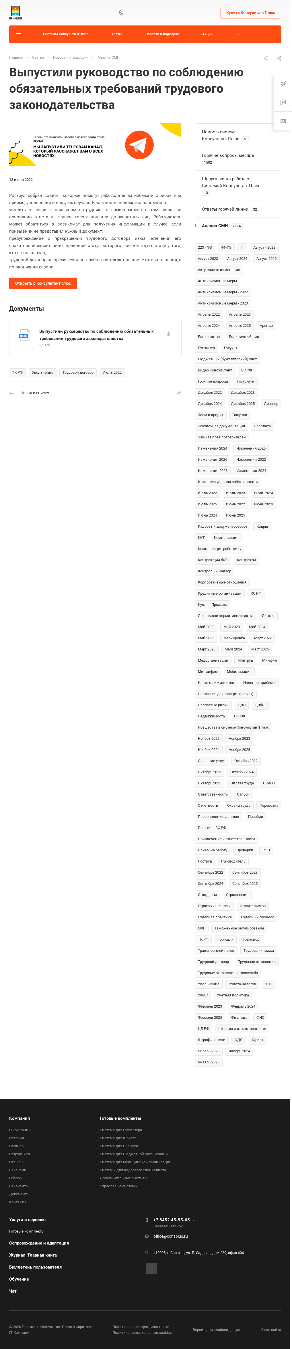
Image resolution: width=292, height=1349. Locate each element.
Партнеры (17, 1146)
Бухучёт (230, 348)
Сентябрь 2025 (245, 883)
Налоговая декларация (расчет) (226, 694)
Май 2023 (231, 627)
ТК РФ (17, 372)
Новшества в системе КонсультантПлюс (233, 727)
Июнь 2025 (235, 515)
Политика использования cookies (142, 1332)
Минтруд (245, 660)
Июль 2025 (207, 504)
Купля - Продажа (212, 604)
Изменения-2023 (212, 470)
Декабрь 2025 (243, 403)
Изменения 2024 (212, 448)
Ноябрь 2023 (239, 738)
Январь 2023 (208, 1051)
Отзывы (16, 1162)
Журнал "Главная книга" (33, 1255)
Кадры (262, 526)
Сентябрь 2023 (245, 872)
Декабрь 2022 (210, 392)
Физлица (239, 1017)
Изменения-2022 (251, 459)
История (16, 1138)
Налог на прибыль (259, 683)
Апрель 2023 (240, 314)
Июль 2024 (263, 493)
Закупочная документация (221, 426)
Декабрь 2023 (243, 392)
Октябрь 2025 (209, 783)
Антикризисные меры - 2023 (223, 303)
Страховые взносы (214, 906)
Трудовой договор (78, 372)
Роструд (205, 861)
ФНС (260, 1017)
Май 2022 (206, 627)
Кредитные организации (220, 593)
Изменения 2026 (212, 459)
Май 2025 (206, 638)
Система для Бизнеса (119, 1146)
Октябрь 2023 (209, 772)
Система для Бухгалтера (121, 1130)
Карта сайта (270, 1330)
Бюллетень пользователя (35, 1267)
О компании (20, 1130)
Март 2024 (233, 649)
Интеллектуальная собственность (228, 482)
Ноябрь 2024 (208, 749)
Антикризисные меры (217, 281)
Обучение (19, 1279)
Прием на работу (212, 850)
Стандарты (207, 895)
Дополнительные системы (123, 1178)
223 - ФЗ (205, 247)
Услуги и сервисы (27, 1219)
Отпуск (243, 794)
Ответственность (213, 794)
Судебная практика (215, 917)
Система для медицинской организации (136, 1162)
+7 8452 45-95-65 (171, 1220)
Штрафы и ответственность (242, 1028)
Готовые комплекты (120, 1118)
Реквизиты (19, 1186)
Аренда (266, 325)
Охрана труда (238, 805)
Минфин (269, 660)
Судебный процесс (257, 917)
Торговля (225, 939)
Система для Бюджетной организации (134, 1154)
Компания (19, 1118)
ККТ (201, 537)
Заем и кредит (210, 415)
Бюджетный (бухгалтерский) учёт (227, 359)
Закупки (240, 415)
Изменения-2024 (251, 470)
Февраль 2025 (210, 1017)
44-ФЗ (226, 247)
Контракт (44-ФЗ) (213, 560)
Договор (271, 403)
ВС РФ (246, 370)
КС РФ (256, 593)
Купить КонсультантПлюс (250, 12)
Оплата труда (242, 783)
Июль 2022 (112, 372)
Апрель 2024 (209, 325)
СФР (201, 928)
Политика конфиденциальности (141, 1327)
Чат (13, 1291)
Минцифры (208, 671)
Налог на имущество (216, 683)
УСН (268, 984)
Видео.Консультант (215, 370)
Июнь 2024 (207, 515)
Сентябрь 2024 (210, 883)
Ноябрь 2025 (239, 749)
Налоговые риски (213, 705)
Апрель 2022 (209, 314)
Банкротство (209, 337)
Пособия (255, 816)
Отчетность (208, 805)
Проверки (244, 850)
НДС (242, 705)
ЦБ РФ (203, 1028)
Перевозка (269, 805)
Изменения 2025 (251, 448)
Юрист (257, 1040)
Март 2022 (263, 638)
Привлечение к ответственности (226, 839)
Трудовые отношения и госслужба (228, 973)
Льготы (268, 616)
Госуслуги (245, 381)
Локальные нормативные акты (225, 616)
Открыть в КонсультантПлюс (43, 283)
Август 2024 (237, 258)
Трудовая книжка (259, 950)
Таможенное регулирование (239, 928)
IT (242, 247)
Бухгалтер (206, 348)
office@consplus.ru (170, 1236)
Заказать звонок (168, 1226)
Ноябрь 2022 (208, 738)
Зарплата (262, 426)
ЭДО (239, 1040)
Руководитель (233, 861)
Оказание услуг (211, 761)
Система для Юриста (118, 1138)
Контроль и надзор (214, 571)
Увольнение (42, 372)
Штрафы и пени (211, 1040)
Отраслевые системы (119, 1186)
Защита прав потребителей (222, 437)
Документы (19, 1194)
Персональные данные (218, 816)
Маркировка (234, 638)
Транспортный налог (216, 950)
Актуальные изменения (219, 270)
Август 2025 (266, 258)
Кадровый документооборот (222, 526)
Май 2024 (257, 627)
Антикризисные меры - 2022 (223, 292)
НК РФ (239, 716)
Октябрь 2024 (242, 772)
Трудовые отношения (257, 962)
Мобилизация (239, 671)
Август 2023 (208, 258)
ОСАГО (269, 783)
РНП (266, 850)
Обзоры (16, 1178)
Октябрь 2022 (246, 761)
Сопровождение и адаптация (39, 1243)
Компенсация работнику (219, 549)
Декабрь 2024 (210, 403)
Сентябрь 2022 (210, 872)
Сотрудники (19, 1154)
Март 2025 (260, 649)
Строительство (253, 906)
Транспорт (252, 939)
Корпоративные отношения (222, 582)
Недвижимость (211, 716)
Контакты (17, 1202)
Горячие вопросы (213, 381)
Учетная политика (233, 995)
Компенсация (226, 537)
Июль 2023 (235, 493)
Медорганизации (213, 660)
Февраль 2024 (243, 1006)
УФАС (203, 995)
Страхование (237, 895)
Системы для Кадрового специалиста (133, 1170)
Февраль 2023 (210, 1006)
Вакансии (17, 1170)
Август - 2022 (264, 247)
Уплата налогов (242, 984)
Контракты (246, 560)
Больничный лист (245, 337)
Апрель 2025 (240, 325)
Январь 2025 (208, 1062)
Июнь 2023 (263, 504)
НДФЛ (260, 705)
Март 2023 (206, 649)
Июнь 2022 (235, 504)
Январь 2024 (239, 1051)
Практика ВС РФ (212, 828)
